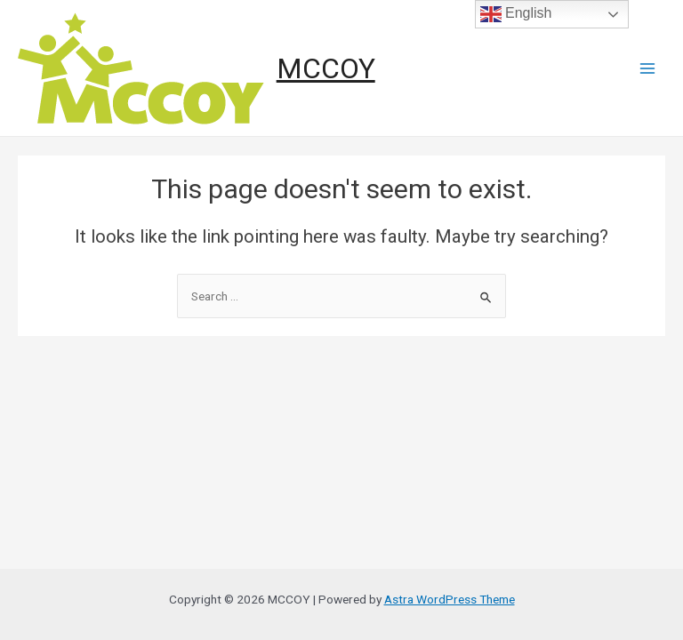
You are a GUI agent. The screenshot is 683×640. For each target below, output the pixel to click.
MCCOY (326, 68)
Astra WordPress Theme (449, 599)
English (516, 14)
